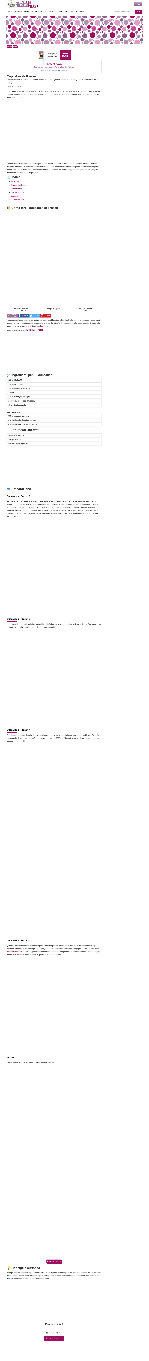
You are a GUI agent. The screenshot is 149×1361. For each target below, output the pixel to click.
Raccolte (49, 12)
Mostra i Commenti (54, 1338)
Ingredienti (15, 181)
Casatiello (51, 67)
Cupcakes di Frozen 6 (18, 940)
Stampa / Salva (54, 1262)
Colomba (64, 67)
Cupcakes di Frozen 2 (18, 496)
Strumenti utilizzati (18, 185)
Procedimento (16, 189)
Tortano (57, 67)
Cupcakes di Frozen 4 (18, 730)
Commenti (15, 196)
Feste (41, 12)
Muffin (15, 47)
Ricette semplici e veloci (23, 4)
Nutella (34, 12)
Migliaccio (71, 67)
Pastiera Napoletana (40, 67)
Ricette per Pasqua (54, 63)
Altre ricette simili (18, 200)
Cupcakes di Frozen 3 (18, 619)
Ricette (9, 47)
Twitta (37, 316)
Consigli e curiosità (18, 192)
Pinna (48, 316)
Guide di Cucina (71, 12)
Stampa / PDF (14, 315)
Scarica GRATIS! (65, 54)
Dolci (26, 12)
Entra (138, 4)
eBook (81, 12)
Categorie (18, 12)
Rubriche (59, 12)
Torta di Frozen (36, 330)
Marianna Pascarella (15, 86)
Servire (10, 1057)
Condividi (25, 316)
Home (10, 12)
